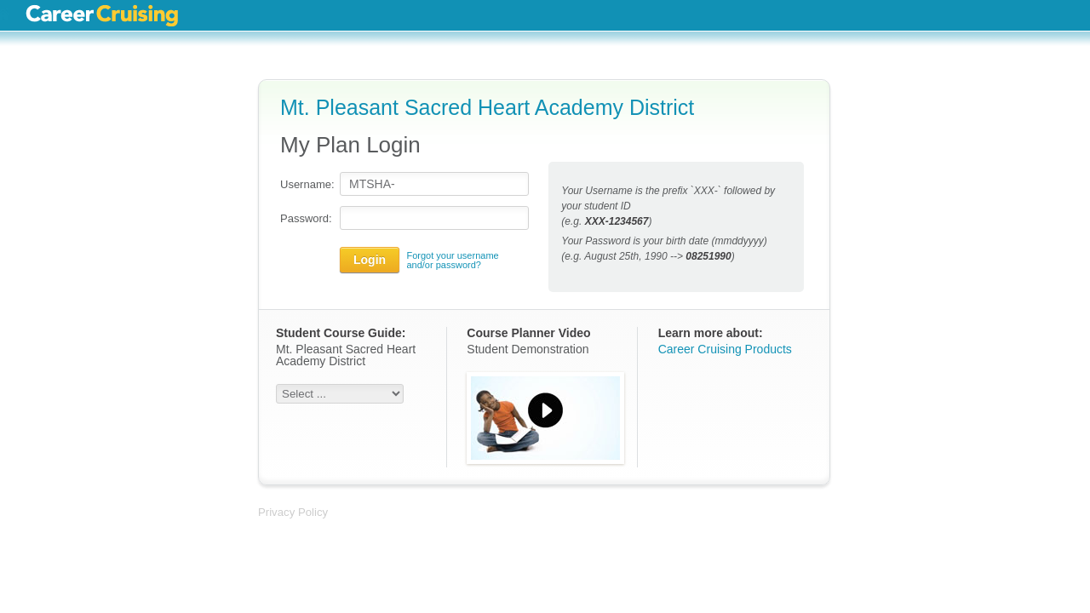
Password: (305, 218)
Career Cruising (102, 15)
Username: (305, 184)
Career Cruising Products (725, 349)
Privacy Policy (293, 512)
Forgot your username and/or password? (452, 260)
